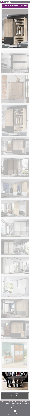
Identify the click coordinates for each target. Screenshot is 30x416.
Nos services (15, 396)
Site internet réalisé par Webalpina (15, 414)
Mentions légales (15, 413)
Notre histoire (15, 394)
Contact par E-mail (15, 408)
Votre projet (15, 398)
